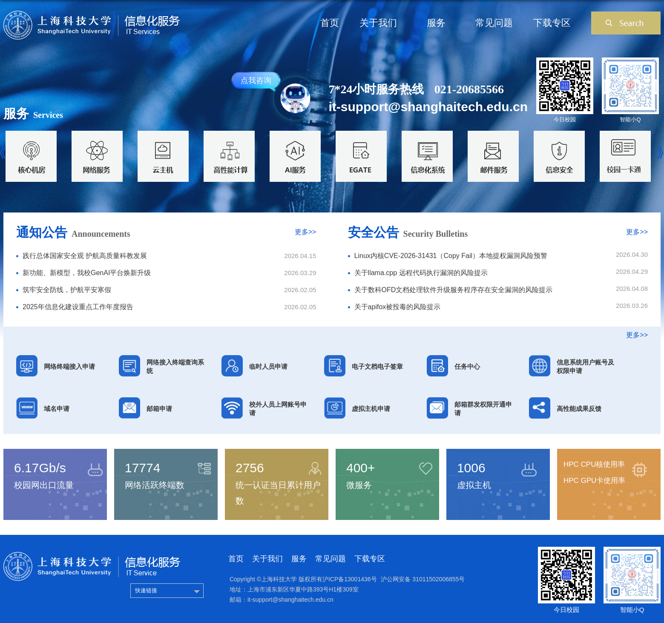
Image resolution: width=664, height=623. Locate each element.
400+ (360, 468)
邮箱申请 (159, 408)
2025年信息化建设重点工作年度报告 (78, 306)
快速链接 (146, 590)
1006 (471, 468)
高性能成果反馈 (579, 408)
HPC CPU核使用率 (594, 464)
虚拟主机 (474, 485)
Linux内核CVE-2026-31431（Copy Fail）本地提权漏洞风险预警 (450, 255)
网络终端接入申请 (69, 366)
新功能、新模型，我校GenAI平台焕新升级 (87, 272)
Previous (4, 153)
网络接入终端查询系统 (175, 366)
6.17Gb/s (40, 468)
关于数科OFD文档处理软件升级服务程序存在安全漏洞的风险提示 (453, 289)
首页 (329, 22)
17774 (142, 468)
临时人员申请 (268, 366)
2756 (250, 468)
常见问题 (494, 22)
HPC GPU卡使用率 (594, 481)
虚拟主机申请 (371, 408)
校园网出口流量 (44, 485)
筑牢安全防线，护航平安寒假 (67, 289)
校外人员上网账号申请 (278, 408)
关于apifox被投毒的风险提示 (397, 306)
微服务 (359, 485)
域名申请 (56, 408)
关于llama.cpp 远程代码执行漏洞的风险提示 (421, 272)
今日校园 (565, 119)
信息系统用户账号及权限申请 (585, 366)
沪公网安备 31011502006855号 (423, 579)
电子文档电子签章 (377, 366)
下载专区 (552, 22)
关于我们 (378, 22)
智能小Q (630, 119)
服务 (436, 22)
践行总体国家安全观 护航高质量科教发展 (85, 255)
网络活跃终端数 (154, 485)
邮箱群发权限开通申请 (483, 408)
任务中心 (467, 366)
